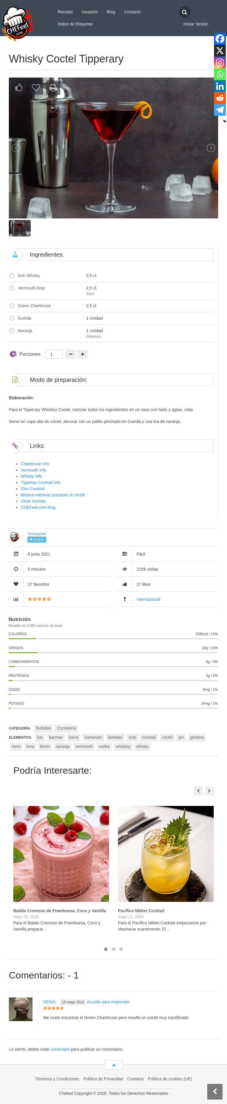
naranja (63, 746)
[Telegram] (220, 110)
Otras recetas (33, 501)
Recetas (65, 11)
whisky (142, 746)
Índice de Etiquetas (75, 24)
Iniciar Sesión (195, 24)
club (132, 737)
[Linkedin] (220, 86)
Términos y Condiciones (57, 1078)
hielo (16, 746)
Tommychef (36, 534)
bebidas (115, 737)
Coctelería (66, 728)
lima (30, 746)
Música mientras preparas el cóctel (53, 495)
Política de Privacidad (103, 1078)
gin (181, 737)
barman (56, 737)
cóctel (167, 737)
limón (45, 746)
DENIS (49, 1002)
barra (74, 737)
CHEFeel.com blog (38, 507)
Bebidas (43, 728)
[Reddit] (220, 98)
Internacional (148, 599)
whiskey (123, 746)
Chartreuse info (35, 463)
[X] (220, 51)
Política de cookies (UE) (170, 1078)
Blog (111, 11)
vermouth (84, 746)
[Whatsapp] (220, 74)
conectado (60, 1049)
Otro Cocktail (33, 488)
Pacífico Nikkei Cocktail (141, 910)
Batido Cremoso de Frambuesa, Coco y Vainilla (59, 910)
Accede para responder (108, 1002)
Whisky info (31, 476)
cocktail (149, 737)
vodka (104, 746)
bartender (93, 737)
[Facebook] (220, 39)
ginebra (197, 737)
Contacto (132, 11)
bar (40, 737)
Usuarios (90, 11)
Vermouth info (33, 470)
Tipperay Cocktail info (40, 482)
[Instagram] (220, 62)
